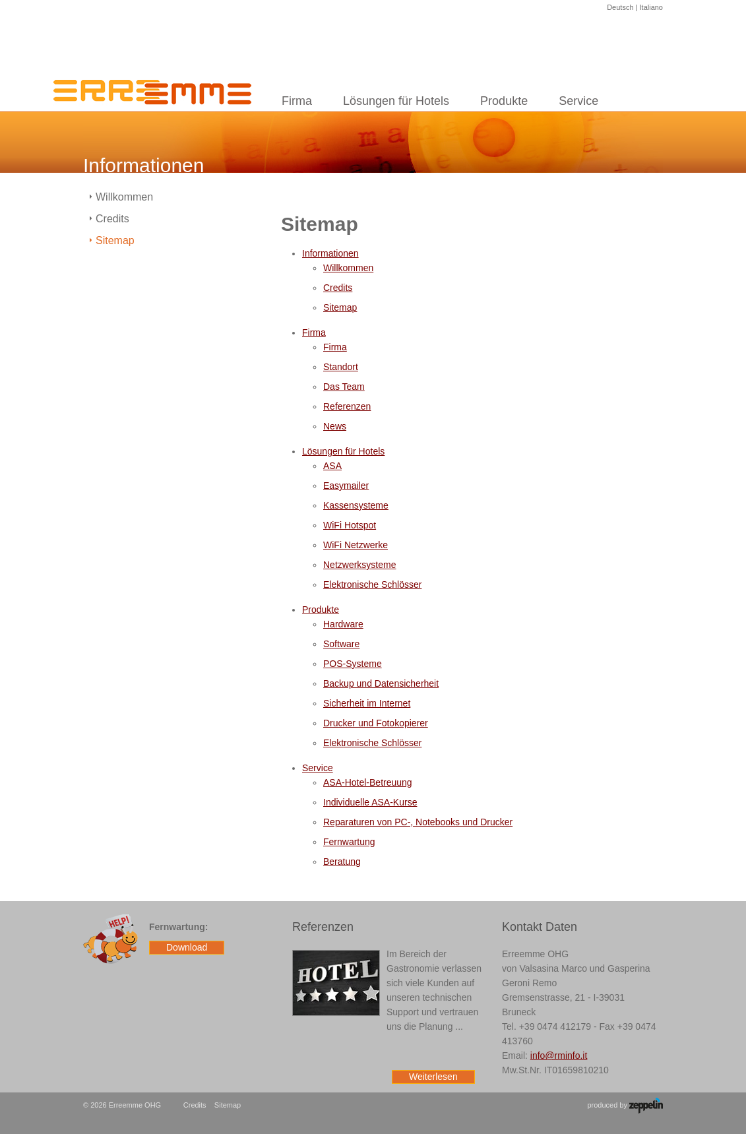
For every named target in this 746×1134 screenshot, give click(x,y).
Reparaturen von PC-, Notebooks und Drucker (418, 822)
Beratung (342, 861)
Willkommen (348, 268)
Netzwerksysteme (359, 564)
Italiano (651, 7)
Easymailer (346, 485)
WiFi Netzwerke (355, 545)
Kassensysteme (356, 505)
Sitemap (340, 307)
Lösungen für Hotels (396, 101)
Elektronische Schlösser (372, 584)
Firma (297, 101)
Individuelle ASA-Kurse (370, 802)
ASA (332, 465)
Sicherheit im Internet (366, 703)
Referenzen (347, 406)
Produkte (504, 101)
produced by (625, 1106)
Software (341, 644)
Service (578, 101)
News (334, 426)
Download (186, 947)
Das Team (344, 386)
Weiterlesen (433, 1076)
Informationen (330, 253)
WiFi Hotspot (349, 525)
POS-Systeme (352, 663)
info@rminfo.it (559, 1055)
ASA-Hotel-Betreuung (367, 782)
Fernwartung (349, 841)
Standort (340, 367)
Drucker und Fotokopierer (375, 723)
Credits (337, 287)
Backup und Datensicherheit (381, 683)
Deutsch (620, 7)
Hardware (343, 624)
